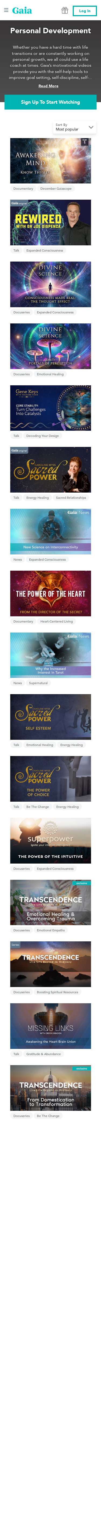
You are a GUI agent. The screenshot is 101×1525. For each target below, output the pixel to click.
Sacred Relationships (71, 497)
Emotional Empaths (51, 930)
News (17, 559)
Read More (48, 86)
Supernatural (38, 683)
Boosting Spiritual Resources (57, 992)
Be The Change (37, 806)
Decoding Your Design (42, 435)
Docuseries (21, 312)
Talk (16, 250)
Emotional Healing (50, 374)
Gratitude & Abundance (43, 1054)
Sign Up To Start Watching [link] (50, 102)
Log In (84, 11)
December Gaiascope (56, 188)
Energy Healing (37, 497)
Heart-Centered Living (56, 621)
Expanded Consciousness (44, 250)
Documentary (23, 188)
